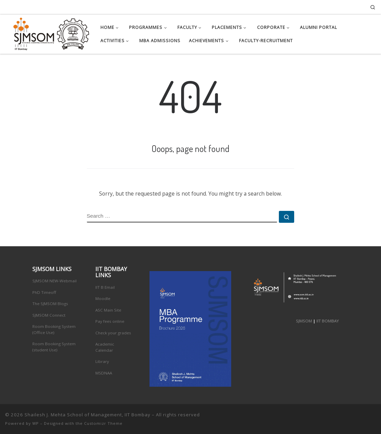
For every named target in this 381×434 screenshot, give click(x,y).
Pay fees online (109, 321)
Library (102, 361)
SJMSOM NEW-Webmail (54, 280)
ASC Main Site (108, 310)
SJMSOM (304, 320)
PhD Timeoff (44, 292)
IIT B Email (105, 287)
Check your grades (113, 332)
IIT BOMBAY (327, 320)
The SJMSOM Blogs (50, 303)
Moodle (102, 298)
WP (35, 423)
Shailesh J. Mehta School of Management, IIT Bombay (87, 415)
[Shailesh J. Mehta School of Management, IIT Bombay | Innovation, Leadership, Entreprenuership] (47, 32)
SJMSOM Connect (48, 315)
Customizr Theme (103, 423)
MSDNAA (103, 372)
